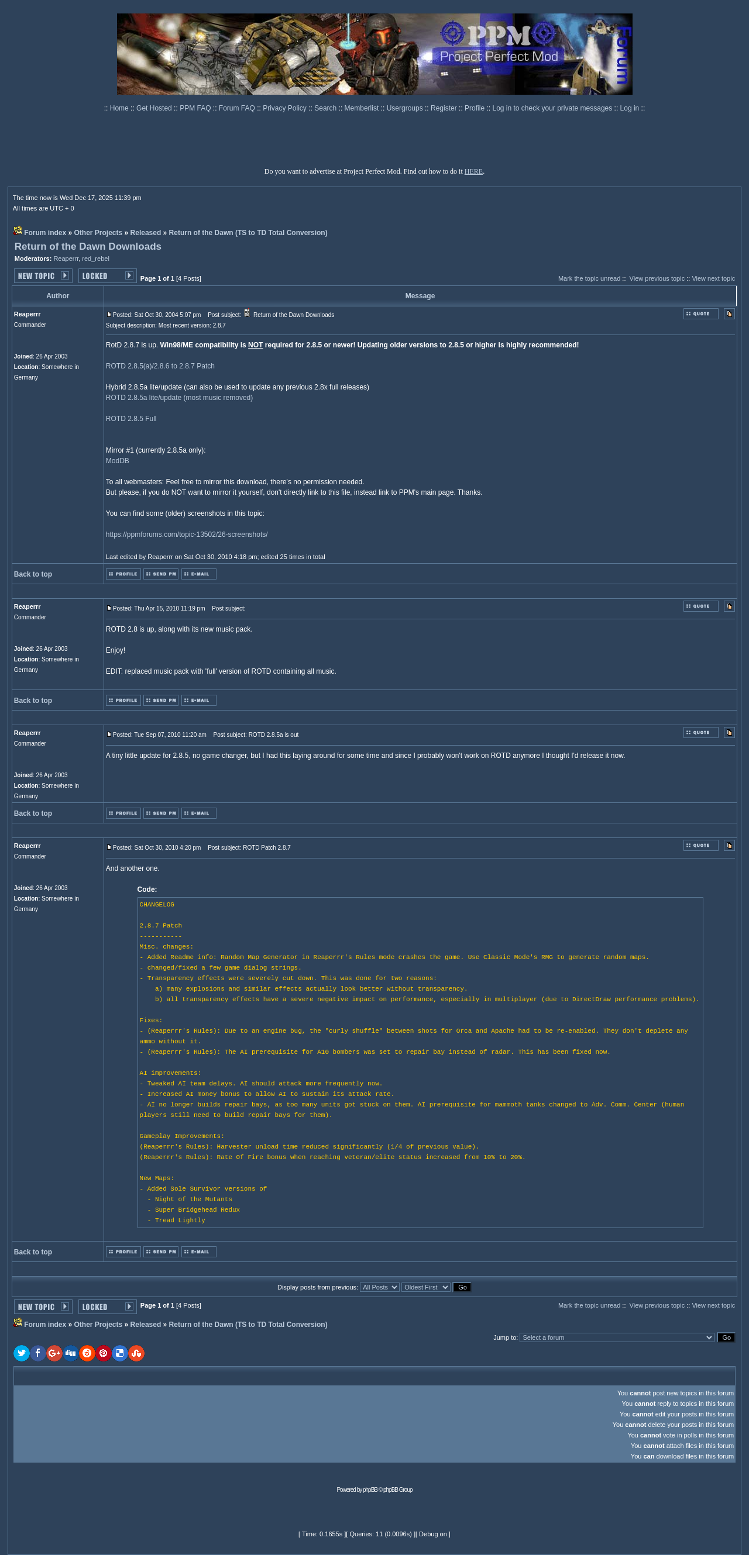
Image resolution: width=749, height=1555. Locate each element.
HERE (474, 171)
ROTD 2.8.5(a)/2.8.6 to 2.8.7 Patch (160, 366)
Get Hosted (155, 108)
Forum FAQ (238, 108)
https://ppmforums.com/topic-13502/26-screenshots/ (187, 534)
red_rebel (95, 258)
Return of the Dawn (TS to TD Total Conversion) (248, 233)
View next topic (713, 278)
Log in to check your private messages (553, 108)
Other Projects (98, 233)
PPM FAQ (196, 108)
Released (146, 233)
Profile (475, 108)
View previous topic (657, 278)
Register (445, 108)
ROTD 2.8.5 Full (131, 419)
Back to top (33, 574)
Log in (630, 108)
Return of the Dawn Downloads (88, 246)
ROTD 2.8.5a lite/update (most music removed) (179, 398)
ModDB (117, 461)
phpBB (370, 1490)
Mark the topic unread (589, 278)
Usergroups (406, 108)
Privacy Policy (285, 108)
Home (120, 108)
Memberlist (363, 108)
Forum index (45, 233)
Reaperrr (65, 258)
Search (326, 108)
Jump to (504, 1337)
